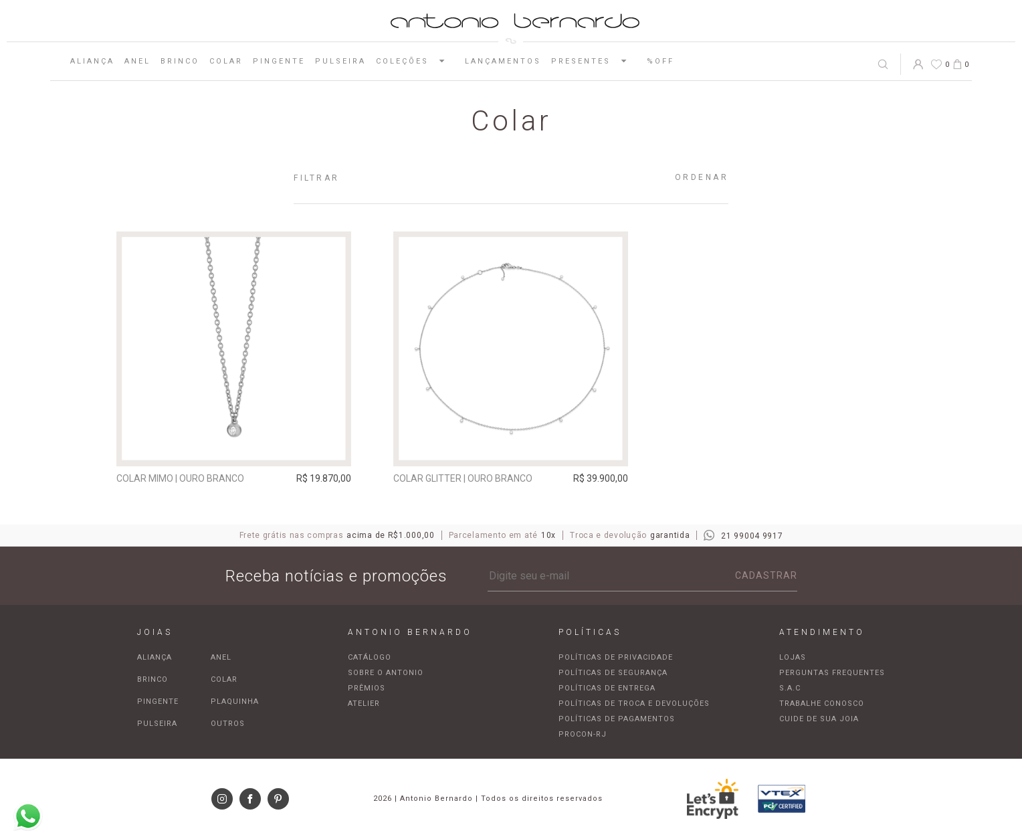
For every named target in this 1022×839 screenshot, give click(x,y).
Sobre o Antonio (385, 672)
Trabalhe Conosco (821, 703)
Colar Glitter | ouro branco (462, 478)
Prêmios (366, 688)
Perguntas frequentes (832, 672)
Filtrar (317, 178)
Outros (228, 723)
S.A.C (790, 688)
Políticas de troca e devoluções (634, 703)
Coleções (415, 61)
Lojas (792, 657)
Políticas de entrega (606, 688)
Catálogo (369, 657)
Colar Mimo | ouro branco (180, 478)
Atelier (364, 703)
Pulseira (340, 61)
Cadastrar (766, 575)
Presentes (594, 61)
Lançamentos (503, 61)
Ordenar (702, 177)
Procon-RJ (582, 734)
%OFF (660, 61)
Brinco (180, 61)
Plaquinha (235, 701)
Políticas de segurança (613, 672)
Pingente (279, 61)
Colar (226, 61)
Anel (137, 61)
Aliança (92, 61)
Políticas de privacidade (615, 657)
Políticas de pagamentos (616, 719)
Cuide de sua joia (819, 719)
